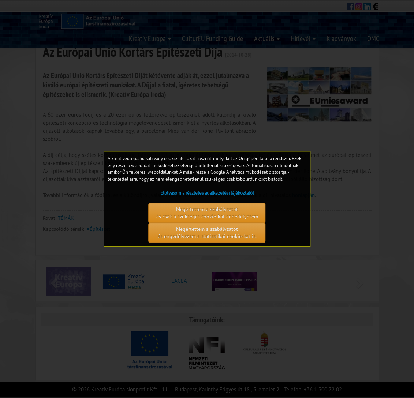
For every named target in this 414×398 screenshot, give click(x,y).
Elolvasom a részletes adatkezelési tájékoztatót (207, 193)
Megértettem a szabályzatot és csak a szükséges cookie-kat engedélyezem (207, 213)
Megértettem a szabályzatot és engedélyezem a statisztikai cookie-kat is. (207, 233)
